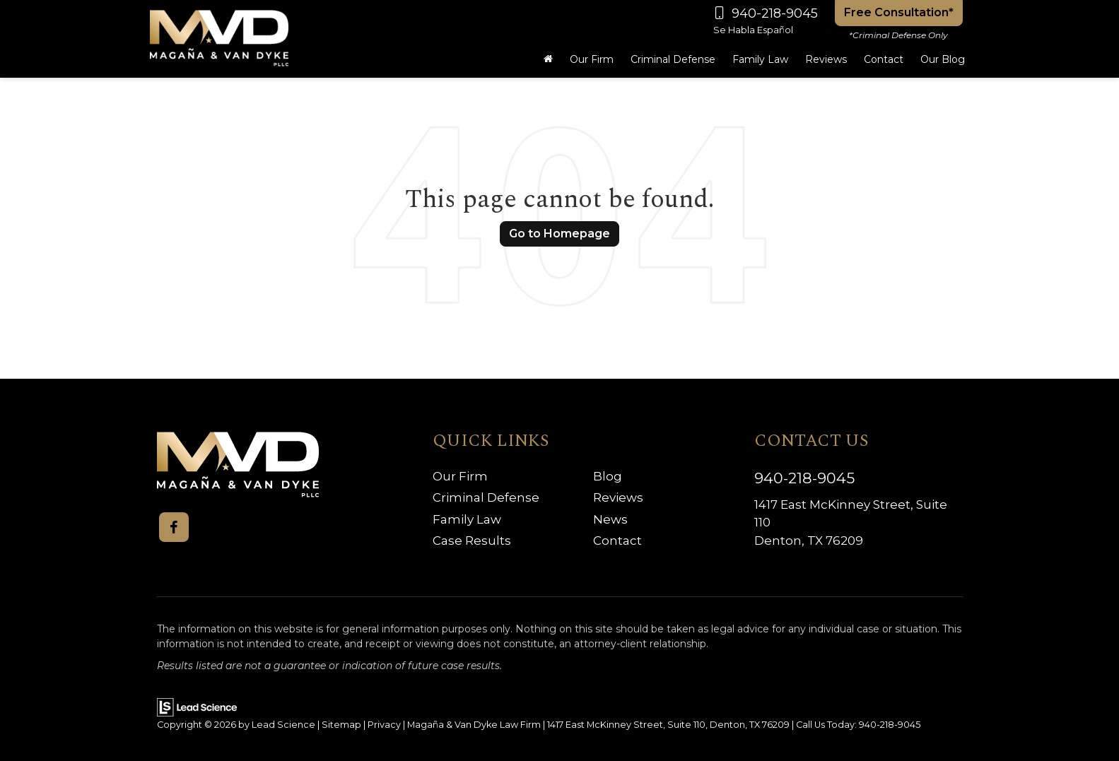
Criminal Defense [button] (673, 59)
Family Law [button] (760, 59)
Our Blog (942, 59)
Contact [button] (883, 59)
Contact (617, 540)
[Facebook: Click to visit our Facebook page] (173, 527)
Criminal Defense (486, 497)
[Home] (548, 59)
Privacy (384, 724)
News (610, 519)
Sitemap (341, 724)
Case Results (472, 540)
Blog (607, 476)
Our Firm (460, 476)
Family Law (467, 519)
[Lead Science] (197, 706)
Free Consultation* (899, 12)
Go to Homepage (559, 233)
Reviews (826, 59)
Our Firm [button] (592, 59)
